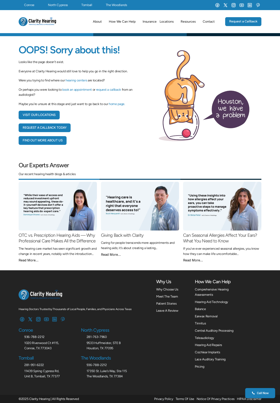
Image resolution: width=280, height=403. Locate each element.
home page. (117, 104)
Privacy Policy (163, 399)
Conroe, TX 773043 (38, 348)
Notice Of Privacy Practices (215, 399)
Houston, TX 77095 (100, 348)
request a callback (108, 90)
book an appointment (77, 90)
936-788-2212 (34, 337)
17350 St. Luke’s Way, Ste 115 (107, 371)
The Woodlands (116, 5)
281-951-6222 (34, 365)
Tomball (86, 5)
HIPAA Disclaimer (249, 399)
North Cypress (58, 5)
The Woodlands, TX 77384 (105, 376)
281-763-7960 (97, 337)
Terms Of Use (185, 399)
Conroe (29, 5)
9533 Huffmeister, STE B (104, 343)
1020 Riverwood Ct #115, (41, 343)
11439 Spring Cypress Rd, (41, 371)
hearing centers (76, 80)
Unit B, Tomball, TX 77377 (42, 376)
